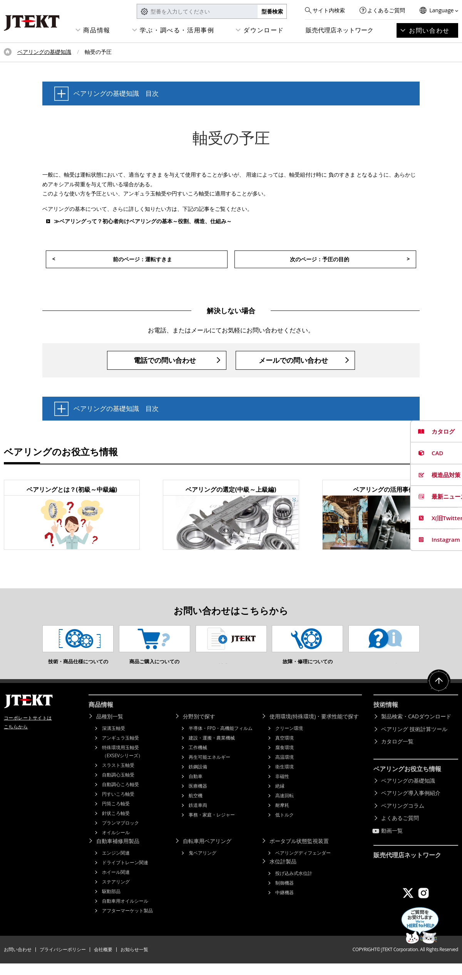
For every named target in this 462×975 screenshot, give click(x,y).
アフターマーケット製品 (127, 922)
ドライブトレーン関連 (125, 874)
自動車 (196, 788)
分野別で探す (199, 727)
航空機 (196, 807)
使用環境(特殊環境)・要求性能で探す (314, 727)
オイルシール (116, 844)
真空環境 (284, 749)
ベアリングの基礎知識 (44, 51)
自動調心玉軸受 (118, 786)
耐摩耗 (282, 816)
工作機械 (198, 759)
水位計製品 (283, 872)
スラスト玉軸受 (118, 776)
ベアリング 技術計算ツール (414, 740)
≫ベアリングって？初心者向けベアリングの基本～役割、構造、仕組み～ (143, 221)
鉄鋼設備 (198, 778)
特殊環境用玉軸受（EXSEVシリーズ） (122, 763)
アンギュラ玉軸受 (120, 749)
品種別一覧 (109, 727)
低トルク (284, 826)
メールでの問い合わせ (293, 360)
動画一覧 (392, 842)
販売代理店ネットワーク (339, 30)
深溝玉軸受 (113, 739)
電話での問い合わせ (165, 360)
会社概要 (103, 961)
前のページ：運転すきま (142, 259)
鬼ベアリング (202, 864)
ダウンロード (263, 30)
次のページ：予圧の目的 (319, 259)
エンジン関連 (116, 864)
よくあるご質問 (386, 10)
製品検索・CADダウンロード (416, 727)
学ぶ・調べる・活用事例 (177, 30)
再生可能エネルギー (209, 768)
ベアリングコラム (402, 817)
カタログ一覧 (397, 752)
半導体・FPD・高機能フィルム (221, 739)
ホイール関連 (116, 883)
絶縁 (280, 797)
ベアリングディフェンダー (303, 864)
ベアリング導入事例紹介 (410, 804)
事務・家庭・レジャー (212, 826)
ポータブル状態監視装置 (299, 852)
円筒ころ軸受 (116, 815)
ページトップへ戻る (438, 692)
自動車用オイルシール (125, 912)
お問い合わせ (429, 30)
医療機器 (198, 797)
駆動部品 (111, 903)
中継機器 (284, 904)
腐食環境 (284, 759)
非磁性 (282, 788)
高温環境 (284, 768)
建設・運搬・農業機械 (212, 749)
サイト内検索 (329, 10)
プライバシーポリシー (63, 961)
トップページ (8, 52)
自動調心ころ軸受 (120, 796)
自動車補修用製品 (117, 852)
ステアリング (116, 893)
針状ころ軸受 (116, 824)
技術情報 (385, 716)
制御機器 (284, 894)
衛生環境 (284, 778)
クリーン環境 (289, 739)
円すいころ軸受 (118, 805)
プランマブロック (120, 834)
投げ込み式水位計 (293, 885)
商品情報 (96, 30)
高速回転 (284, 807)
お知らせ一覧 (134, 961)
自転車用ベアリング (207, 852)
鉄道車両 (198, 816)
